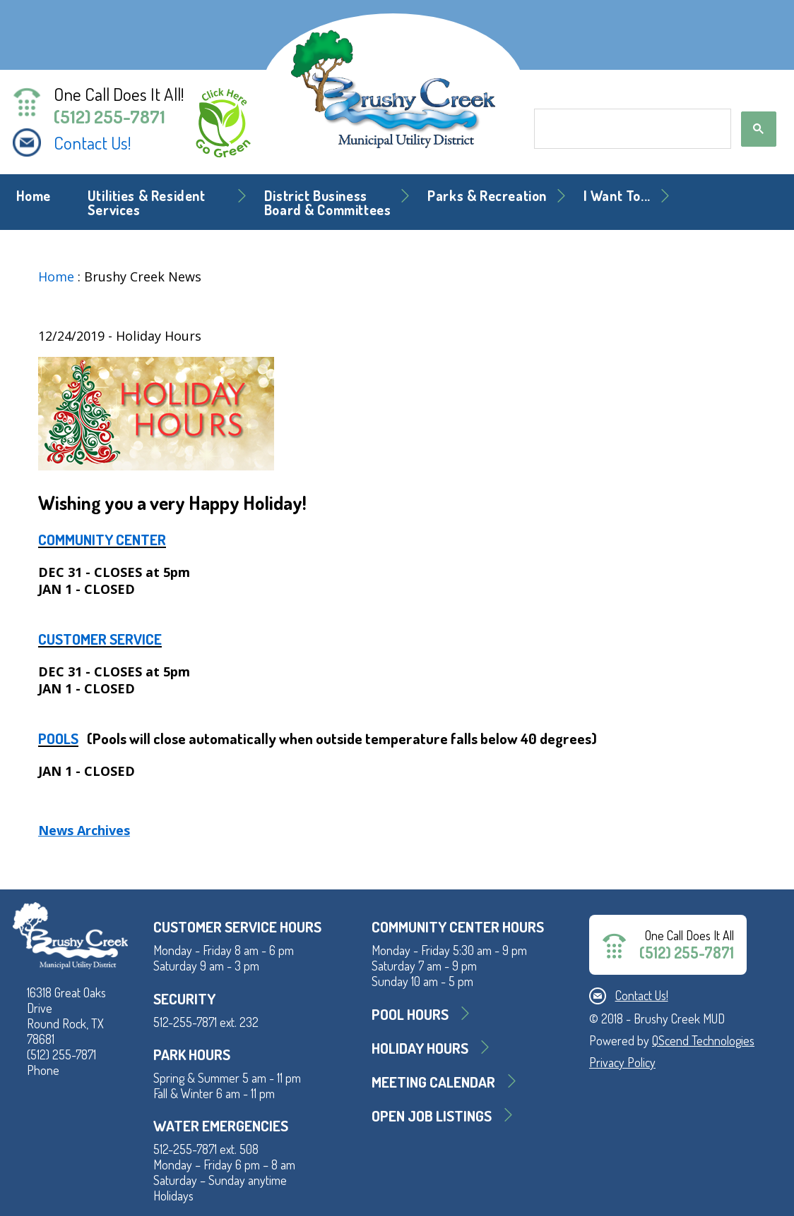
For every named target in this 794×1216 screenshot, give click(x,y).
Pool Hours (410, 1013)
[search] (631, 129)
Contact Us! (92, 142)
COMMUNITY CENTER (102, 539)
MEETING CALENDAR (433, 1081)
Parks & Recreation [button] (487, 196)
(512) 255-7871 (109, 116)
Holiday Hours (420, 1047)
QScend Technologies (703, 1040)
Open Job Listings (432, 1115)
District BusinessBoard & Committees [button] (327, 203)
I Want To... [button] (617, 196)
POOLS (58, 738)
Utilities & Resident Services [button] (147, 203)
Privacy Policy (622, 1062)
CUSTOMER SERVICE (100, 638)
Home (33, 196)
